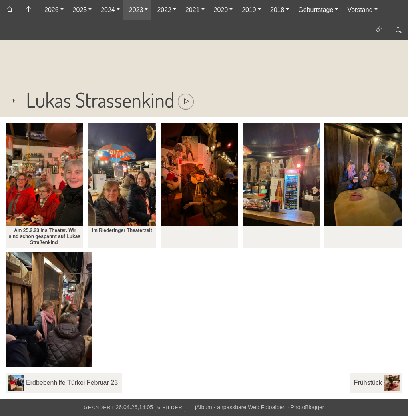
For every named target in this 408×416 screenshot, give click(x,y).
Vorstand (359, 9)
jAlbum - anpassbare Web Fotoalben (240, 407)
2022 (164, 9)
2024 (108, 9)
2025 (80, 9)
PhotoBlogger (307, 407)
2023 (136, 9)
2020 (221, 9)
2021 (192, 9)
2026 (51, 9)
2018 (277, 9)
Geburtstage (315, 9)
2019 (249, 9)
